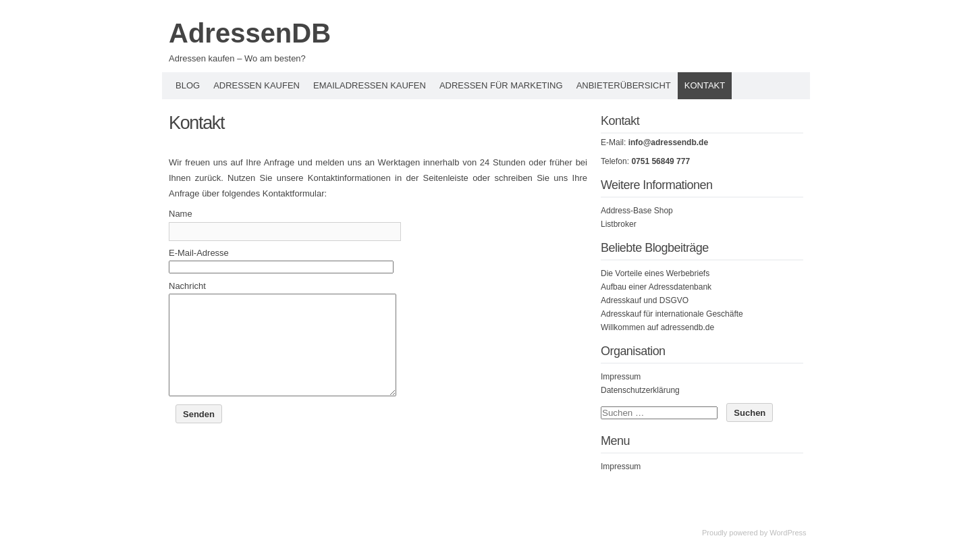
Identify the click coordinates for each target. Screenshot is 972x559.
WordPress (788, 533)
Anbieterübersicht (623, 85)
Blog (188, 85)
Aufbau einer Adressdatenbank (656, 287)
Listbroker (619, 224)
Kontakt (704, 85)
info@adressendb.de (668, 142)
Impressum (621, 376)
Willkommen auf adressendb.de (657, 327)
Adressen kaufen (256, 85)
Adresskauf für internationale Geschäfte (672, 314)
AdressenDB (250, 33)
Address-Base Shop (637, 210)
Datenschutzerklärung (640, 390)
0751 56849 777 (660, 161)
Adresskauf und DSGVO (644, 300)
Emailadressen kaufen (369, 85)
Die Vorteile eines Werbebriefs (655, 273)
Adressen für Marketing (501, 85)
